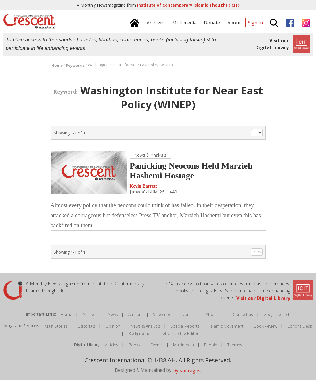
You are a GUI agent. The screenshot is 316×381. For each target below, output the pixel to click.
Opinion (113, 327)
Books (134, 346)
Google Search (276, 316)
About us (214, 316)
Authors (135, 316)
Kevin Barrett (143, 187)
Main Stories (56, 327)
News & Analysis (145, 327)
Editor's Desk (300, 327)
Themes (234, 346)
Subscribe (162, 316)
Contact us (243, 316)
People (210, 346)
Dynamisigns (186, 372)
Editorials (86, 327)
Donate (189, 316)
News (113, 316)
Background (139, 335)
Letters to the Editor (179, 335)
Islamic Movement (227, 327)
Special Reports (185, 327)
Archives (90, 316)
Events (157, 346)
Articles (111, 346)
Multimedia (183, 346)
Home (66, 316)
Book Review (265, 327)
